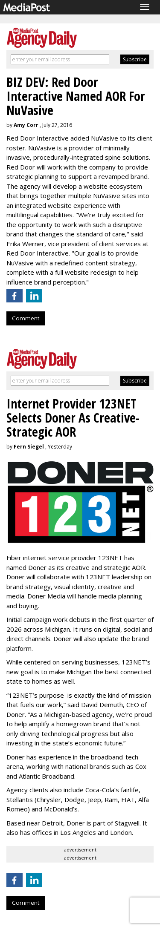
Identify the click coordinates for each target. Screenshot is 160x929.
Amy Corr (26, 125)
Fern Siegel (29, 446)
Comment (25, 318)
